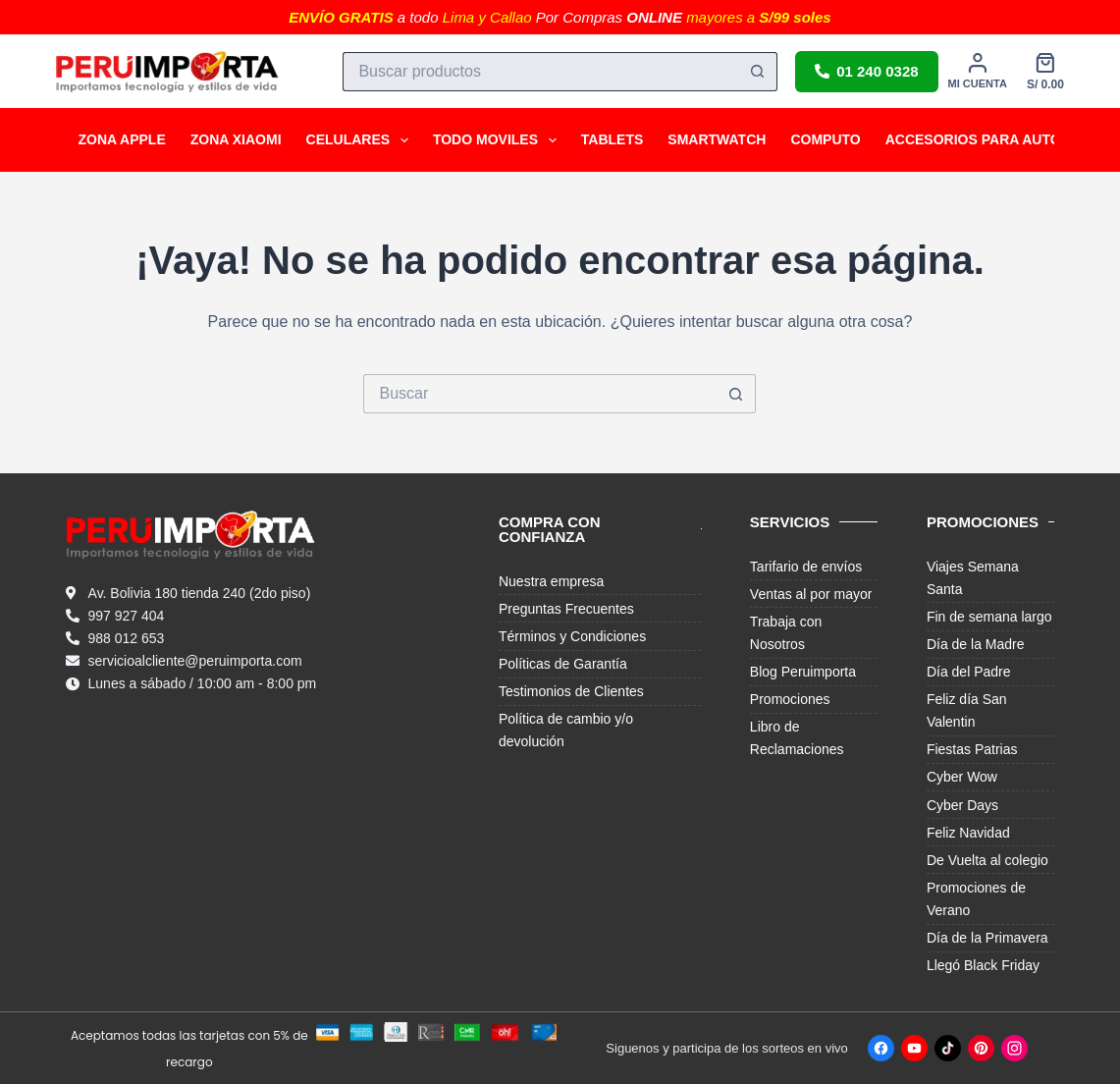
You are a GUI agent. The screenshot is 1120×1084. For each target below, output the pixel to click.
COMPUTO (825, 139)
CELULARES (361, 140)
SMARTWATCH (716, 139)
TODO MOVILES (498, 140)
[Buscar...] (540, 71)
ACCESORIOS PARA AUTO (973, 139)
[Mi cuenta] (977, 71)
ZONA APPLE (122, 139)
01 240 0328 (867, 71)
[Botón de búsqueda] (757, 71)
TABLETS (612, 139)
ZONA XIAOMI (236, 139)
